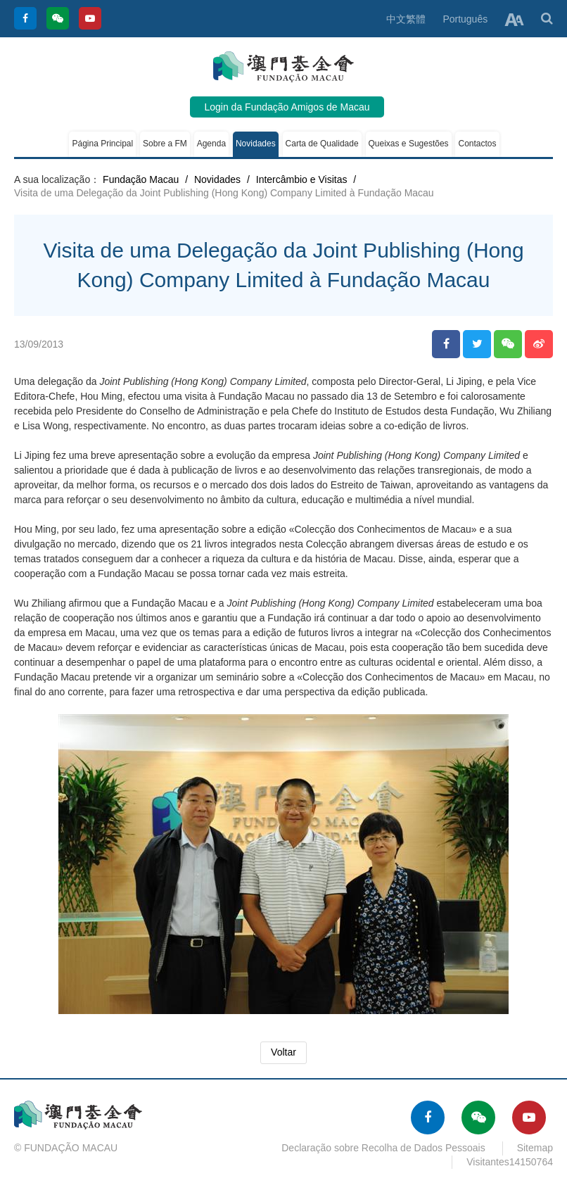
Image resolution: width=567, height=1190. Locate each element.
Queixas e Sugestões (409, 143)
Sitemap (535, 1147)
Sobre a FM (165, 143)
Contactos (477, 143)
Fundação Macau (141, 179)
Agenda (211, 143)
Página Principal (102, 143)
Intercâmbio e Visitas (302, 179)
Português (465, 19)
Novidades (256, 143)
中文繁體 (406, 19)
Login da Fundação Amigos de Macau (286, 107)
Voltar (283, 1052)
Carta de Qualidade (322, 143)
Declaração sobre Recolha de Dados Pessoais (383, 1147)
